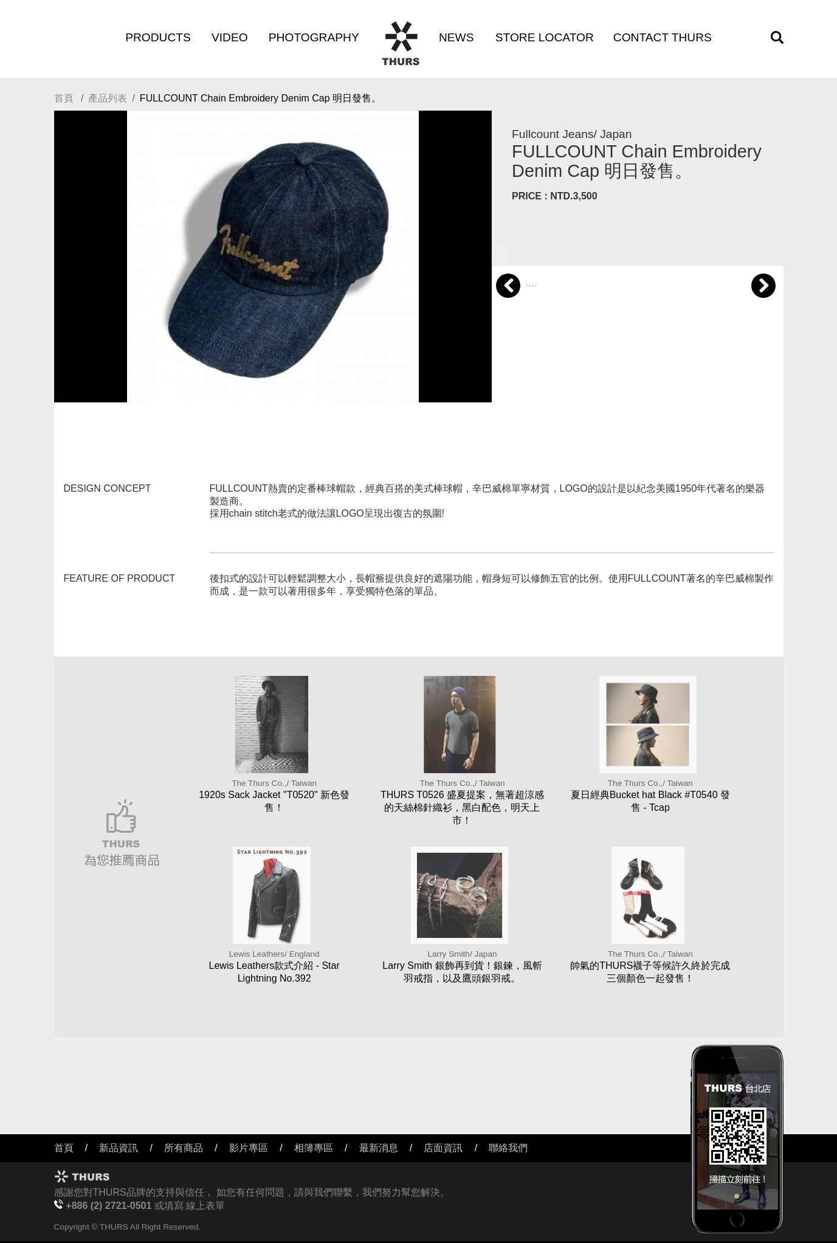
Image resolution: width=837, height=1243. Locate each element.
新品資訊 (118, 1148)
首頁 (64, 98)
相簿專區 (313, 1148)
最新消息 (378, 1148)
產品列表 (107, 98)
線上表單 (205, 1205)
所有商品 (183, 1148)
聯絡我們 (508, 1148)
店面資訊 (443, 1148)
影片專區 (248, 1148)
